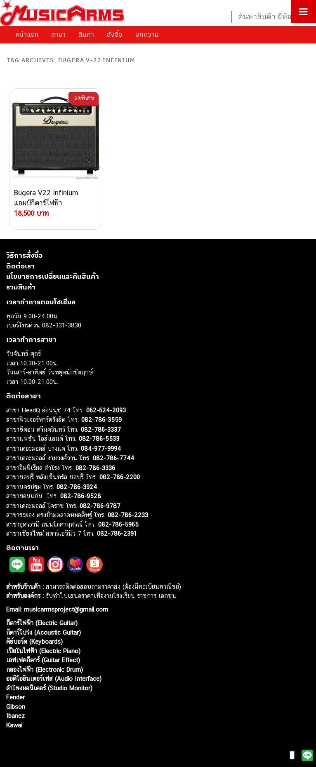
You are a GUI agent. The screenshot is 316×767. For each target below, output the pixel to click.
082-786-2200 (119, 476)
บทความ (147, 34)
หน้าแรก (27, 34)
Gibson (15, 706)
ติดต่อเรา (20, 266)
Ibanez (15, 715)
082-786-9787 (100, 505)
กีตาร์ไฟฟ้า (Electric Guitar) (42, 622)
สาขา (58, 34)
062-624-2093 (106, 410)
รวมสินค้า (20, 287)
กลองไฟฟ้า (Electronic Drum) (44, 669)
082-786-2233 (128, 514)
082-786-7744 (113, 457)
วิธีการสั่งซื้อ (24, 255)
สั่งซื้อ (115, 34)
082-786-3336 (95, 467)
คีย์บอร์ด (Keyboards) (34, 641)
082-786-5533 (99, 438)
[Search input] (269, 17)
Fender (15, 697)
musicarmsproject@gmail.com (65, 609)
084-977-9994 (101, 448)
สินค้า (86, 34)
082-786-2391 (117, 533)
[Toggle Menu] (303, 11)
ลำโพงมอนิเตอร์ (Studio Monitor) (49, 688)
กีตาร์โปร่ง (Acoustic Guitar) (43, 632)
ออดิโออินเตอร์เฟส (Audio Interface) (53, 678)
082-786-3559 (101, 419)
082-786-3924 (77, 486)
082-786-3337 (101, 429)
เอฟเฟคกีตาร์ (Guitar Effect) (43, 659)
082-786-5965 (118, 524)
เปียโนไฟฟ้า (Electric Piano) (43, 650)
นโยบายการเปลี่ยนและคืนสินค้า (52, 276)
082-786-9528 (80, 495)
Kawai (14, 725)
